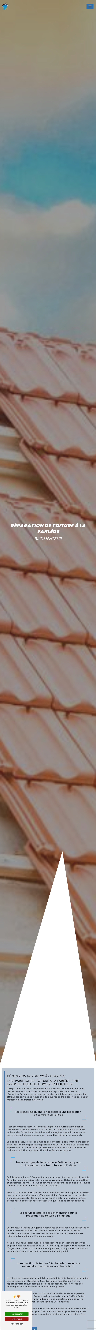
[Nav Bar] (90, 6)
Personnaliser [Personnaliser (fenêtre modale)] (16, 1324)
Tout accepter (16, 1314)
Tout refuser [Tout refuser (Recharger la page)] (16, 1319)
